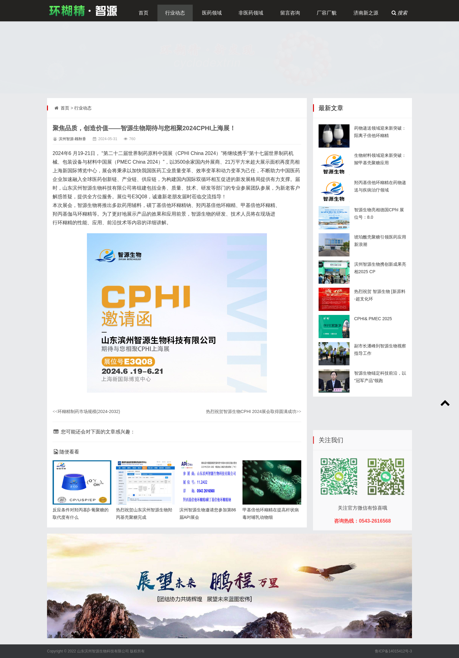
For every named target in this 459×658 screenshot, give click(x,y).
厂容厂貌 (327, 12)
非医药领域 (250, 12)
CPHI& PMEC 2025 (373, 318)
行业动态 (175, 12)
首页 (143, 12)
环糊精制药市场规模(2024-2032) (86, 411)
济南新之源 (366, 12)
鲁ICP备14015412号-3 (393, 651)
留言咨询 (290, 12)
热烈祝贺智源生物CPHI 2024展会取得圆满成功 (253, 411)
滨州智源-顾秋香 (72, 139)
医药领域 (212, 12)
